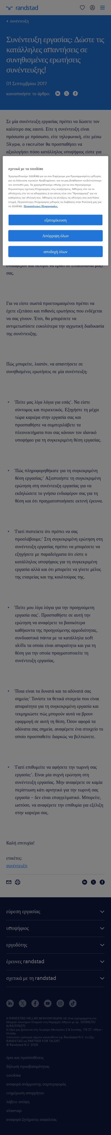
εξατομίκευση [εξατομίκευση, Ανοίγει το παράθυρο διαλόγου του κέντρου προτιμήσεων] (55, 220)
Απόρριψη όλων (55, 235)
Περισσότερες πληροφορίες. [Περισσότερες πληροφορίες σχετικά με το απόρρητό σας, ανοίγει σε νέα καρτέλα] (41, 206)
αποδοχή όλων (56, 251)
